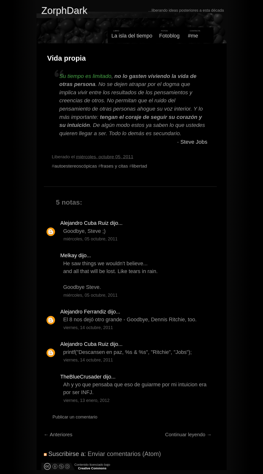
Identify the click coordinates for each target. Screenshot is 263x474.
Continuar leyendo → (188, 434)
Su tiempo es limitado (85, 76)
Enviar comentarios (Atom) (124, 453)
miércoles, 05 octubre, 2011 (91, 239)
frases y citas (114, 166)
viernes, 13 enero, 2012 (87, 400)
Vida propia (66, 58)
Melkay (68, 255)
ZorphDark (64, 10)
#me (193, 36)
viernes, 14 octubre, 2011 (88, 327)
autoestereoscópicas (75, 166)
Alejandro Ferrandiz (83, 312)
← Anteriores (58, 434)
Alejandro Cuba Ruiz (84, 223)
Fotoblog (169, 36)
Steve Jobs (193, 142)
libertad (139, 166)
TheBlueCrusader (81, 377)
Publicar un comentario (75, 417)
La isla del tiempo (131, 36)
